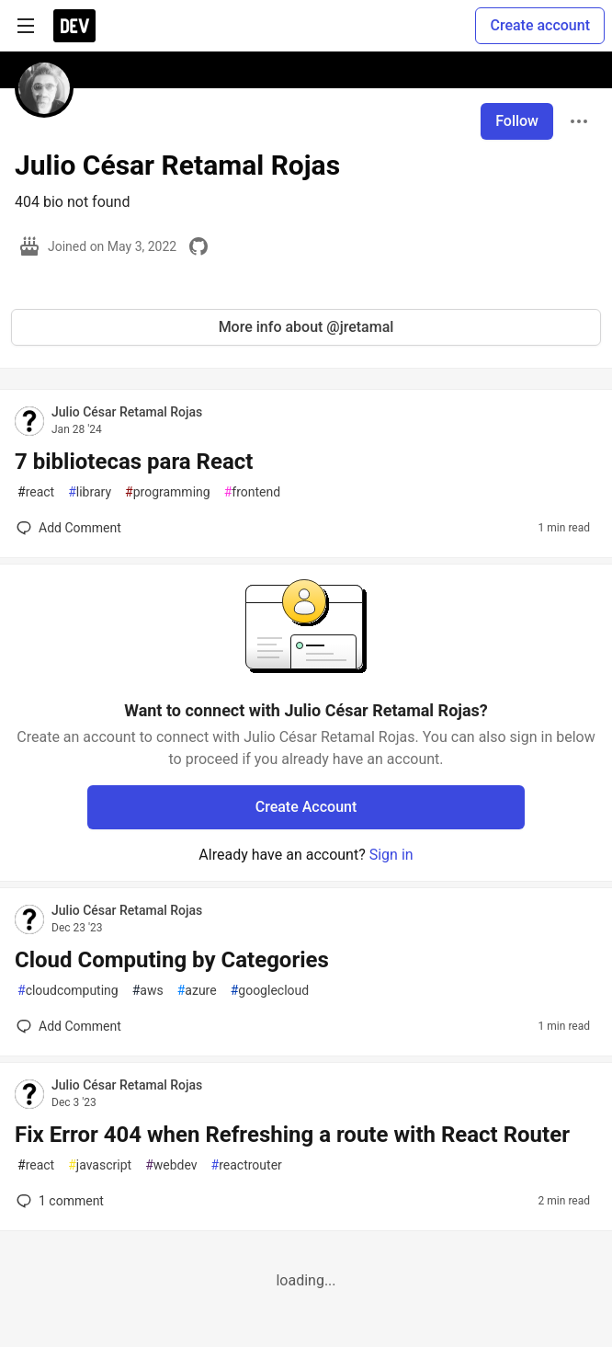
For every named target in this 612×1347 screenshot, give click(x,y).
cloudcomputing (68, 990)
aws (148, 990)
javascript (99, 1165)
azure (197, 990)
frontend (252, 492)
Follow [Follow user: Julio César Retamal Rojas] (516, 121)
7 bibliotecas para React (134, 461)
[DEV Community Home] (74, 25)
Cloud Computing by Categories (172, 960)
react (35, 492)
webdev (171, 1165)
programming (167, 492)
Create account (540, 25)
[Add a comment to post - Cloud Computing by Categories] (69, 1026)
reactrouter (246, 1165)
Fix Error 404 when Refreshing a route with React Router (292, 1134)
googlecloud (270, 990)
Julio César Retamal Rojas (126, 412)
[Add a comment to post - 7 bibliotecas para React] (69, 527)
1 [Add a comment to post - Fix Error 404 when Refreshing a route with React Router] (58, 1201)
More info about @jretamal (306, 327)
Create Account (306, 807)
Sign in (391, 854)
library (89, 492)
